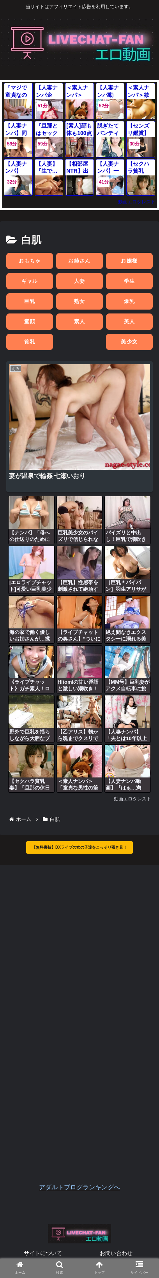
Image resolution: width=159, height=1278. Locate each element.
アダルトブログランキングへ (79, 1187)
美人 (129, 321)
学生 (129, 281)
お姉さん (79, 261)
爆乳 (129, 301)
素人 (79, 321)
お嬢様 (129, 261)
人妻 (79, 281)
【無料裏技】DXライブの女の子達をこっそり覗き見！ (79, 847)
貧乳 (29, 342)
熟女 (79, 301)
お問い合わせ (116, 1253)
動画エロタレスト (136, 202)
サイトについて (43, 1253)
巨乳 (29, 301)
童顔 (29, 321)
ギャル (29, 281)
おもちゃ (30, 261)
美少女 (129, 342)
